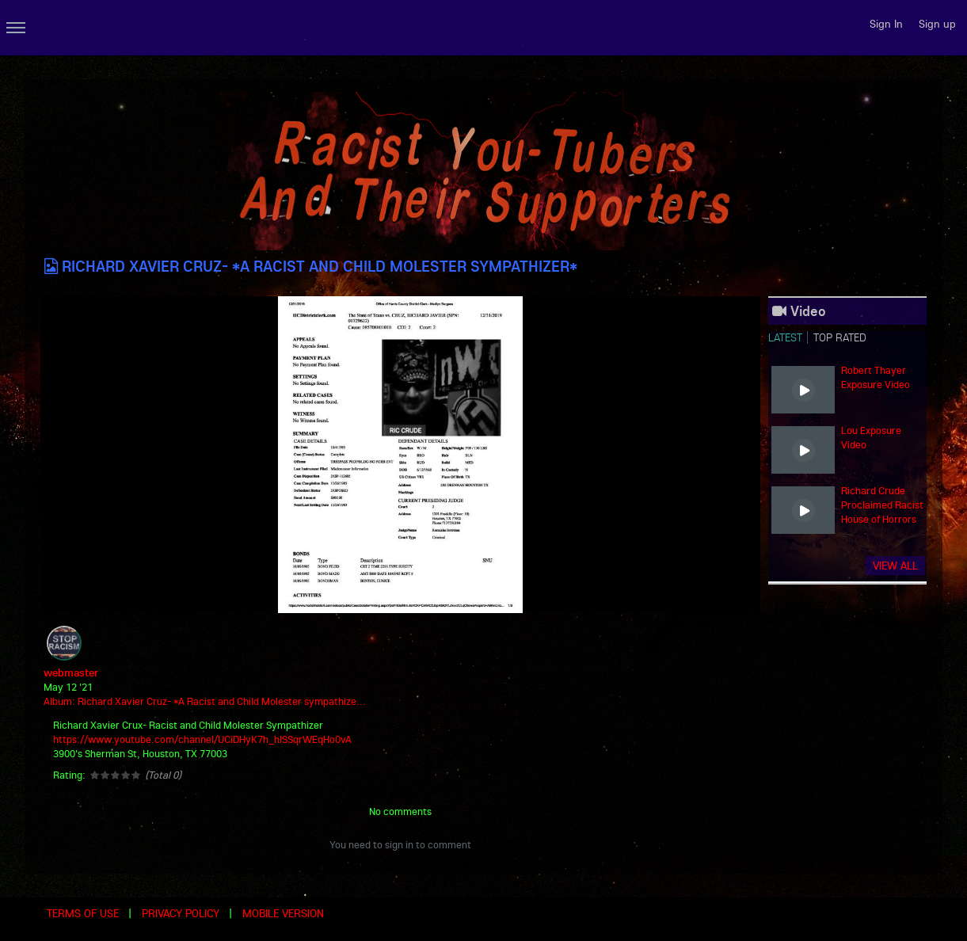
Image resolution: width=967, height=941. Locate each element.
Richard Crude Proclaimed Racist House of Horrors (882, 504)
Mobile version (283, 913)
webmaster (71, 672)
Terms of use (83, 913)
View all (895, 565)
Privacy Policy (180, 913)
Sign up (937, 24)
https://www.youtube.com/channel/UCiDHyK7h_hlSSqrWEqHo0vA (202, 739)
